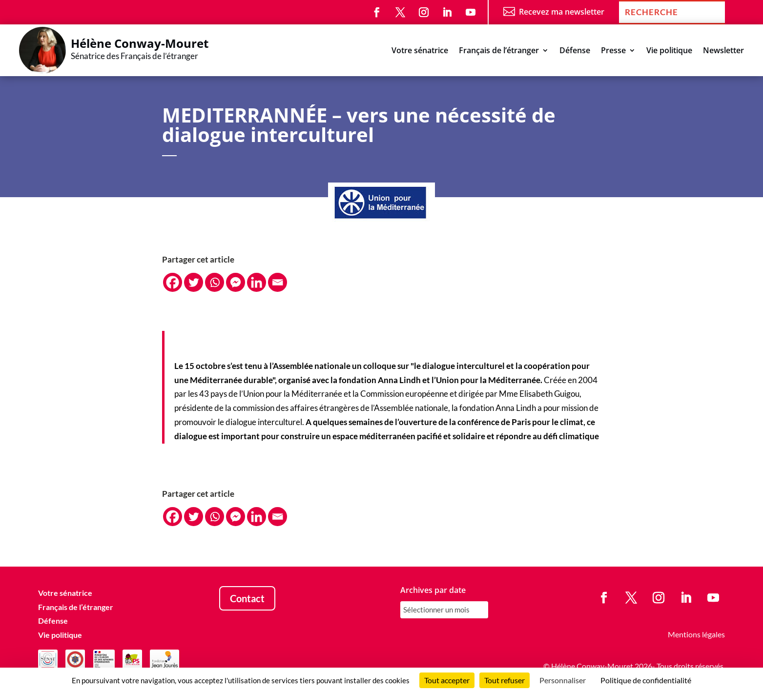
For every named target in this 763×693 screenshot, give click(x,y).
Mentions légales (696, 634)
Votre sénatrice (420, 51)
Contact (247, 598)
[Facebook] (172, 282)
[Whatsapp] (214, 282)
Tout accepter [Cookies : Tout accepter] (447, 680)
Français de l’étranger (499, 51)
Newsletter (723, 51)
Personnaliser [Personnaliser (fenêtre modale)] (562, 680)
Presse (613, 51)
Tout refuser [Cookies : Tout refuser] (504, 680)
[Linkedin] (256, 282)
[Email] (277, 282)
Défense (574, 51)
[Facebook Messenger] (235, 282)
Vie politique (669, 51)
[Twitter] (193, 282)
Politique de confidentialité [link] (645, 680)
